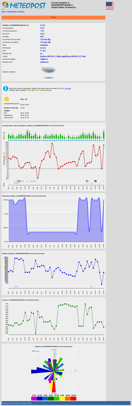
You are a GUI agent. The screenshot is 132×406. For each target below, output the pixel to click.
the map (68, 88)
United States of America (15, 11)
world (3, 11)
